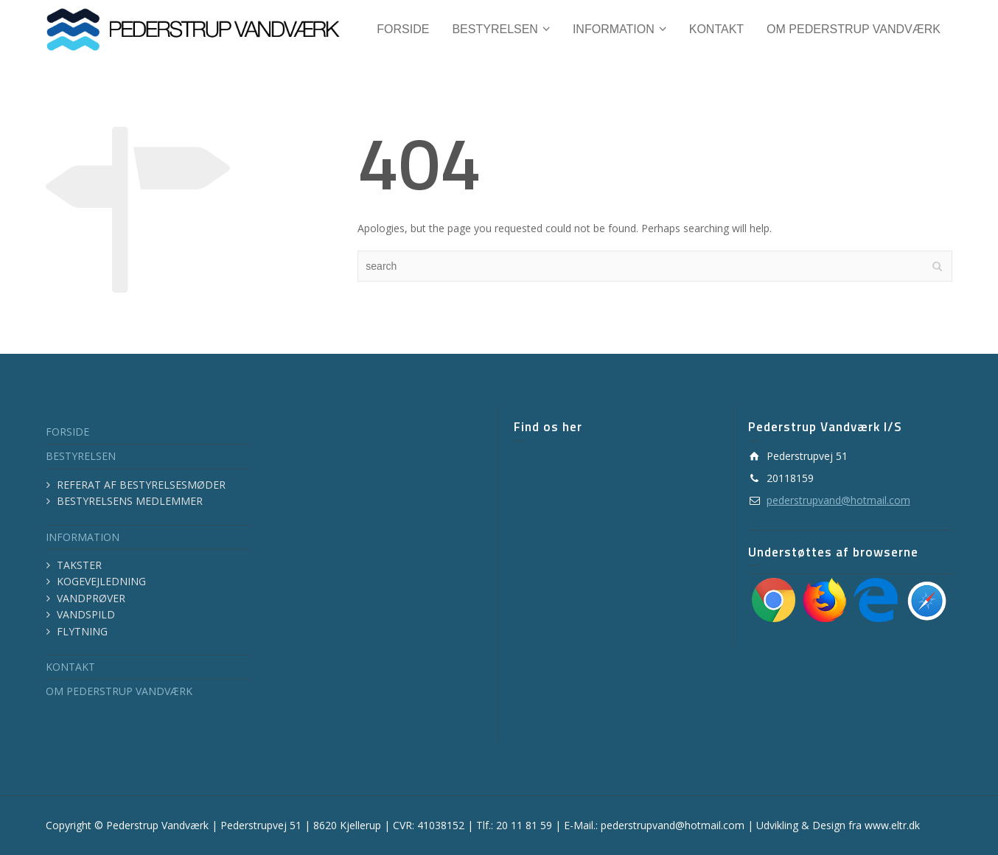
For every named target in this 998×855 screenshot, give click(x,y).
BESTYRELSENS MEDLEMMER (130, 501)
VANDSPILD (86, 614)
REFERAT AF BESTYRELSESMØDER (141, 485)
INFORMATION (82, 537)
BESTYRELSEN (81, 456)
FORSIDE (67, 432)
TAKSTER (79, 565)
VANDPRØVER (91, 598)
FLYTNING (82, 631)
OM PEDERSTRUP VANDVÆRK (119, 691)
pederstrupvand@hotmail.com (838, 500)
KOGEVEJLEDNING (101, 581)
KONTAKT (70, 667)
